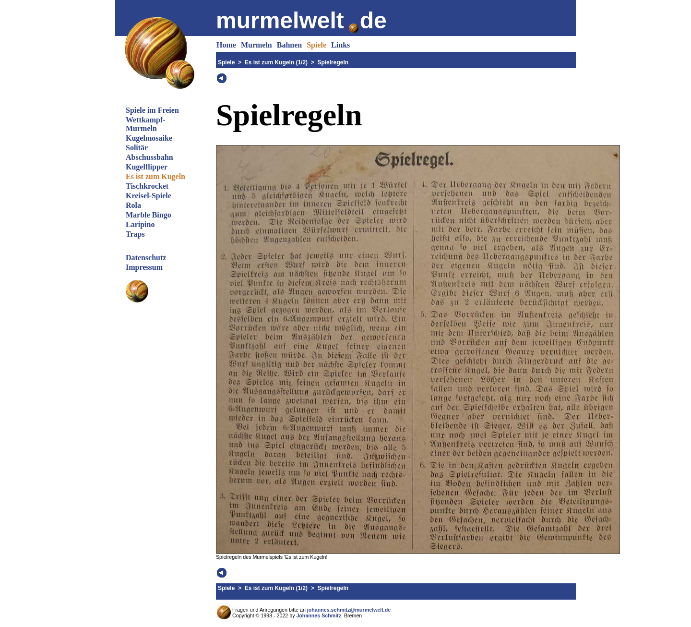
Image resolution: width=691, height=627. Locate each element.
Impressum (144, 267)
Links (340, 45)
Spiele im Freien (152, 110)
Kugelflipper (146, 167)
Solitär (137, 148)
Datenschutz (146, 257)
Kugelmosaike (149, 138)
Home (226, 45)
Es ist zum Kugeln (155, 176)
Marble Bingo (148, 215)
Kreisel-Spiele (148, 196)
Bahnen (289, 45)
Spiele (316, 45)
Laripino (140, 224)
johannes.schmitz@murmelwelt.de (349, 610)
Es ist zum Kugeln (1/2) (276, 62)
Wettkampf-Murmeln (146, 124)
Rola (133, 205)
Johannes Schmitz (318, 615)
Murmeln (256, 45)
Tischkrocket (147, 186)
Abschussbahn (149, 157)
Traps (135, 234)
